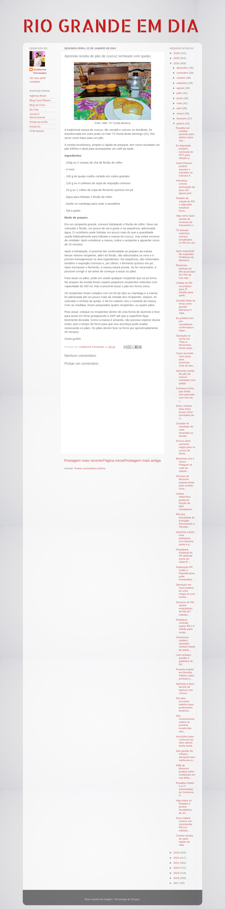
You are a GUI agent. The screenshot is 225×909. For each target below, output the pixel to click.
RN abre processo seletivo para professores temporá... (185, 704)
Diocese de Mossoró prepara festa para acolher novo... (185, 482)
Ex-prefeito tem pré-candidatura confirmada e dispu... (185, 324)
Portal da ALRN (38, 122)
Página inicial (113, 460)
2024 (176, 63)
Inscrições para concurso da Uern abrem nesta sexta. (185, 741)
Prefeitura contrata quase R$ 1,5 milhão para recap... (185, 626)
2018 (176, 878)
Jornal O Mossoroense (37, 116)
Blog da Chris (37, 105)
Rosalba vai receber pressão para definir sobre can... (185, 134)
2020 (176, 867)
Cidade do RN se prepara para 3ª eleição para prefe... (184, 289)
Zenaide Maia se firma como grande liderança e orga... (185, 307)
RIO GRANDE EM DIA (111, 25)
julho (180, 93)
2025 (176, 58)
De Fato (34, 109)
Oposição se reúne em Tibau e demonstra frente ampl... (185, 342)
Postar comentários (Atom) (90, 468)
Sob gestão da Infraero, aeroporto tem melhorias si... (185, 755)
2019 (176, 873)
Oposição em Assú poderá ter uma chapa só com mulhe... (185, 591)
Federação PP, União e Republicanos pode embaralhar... (185, 573)
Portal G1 (35, 126)
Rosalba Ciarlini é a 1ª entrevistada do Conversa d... (185, 789)
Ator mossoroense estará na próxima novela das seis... (185, 723)
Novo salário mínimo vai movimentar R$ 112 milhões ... (184, 824)
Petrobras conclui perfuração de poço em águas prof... (185, 187)
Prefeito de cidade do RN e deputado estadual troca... (185, 204)
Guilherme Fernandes (40, 71)
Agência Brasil (38, 95)
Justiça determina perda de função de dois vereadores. (184, 501)
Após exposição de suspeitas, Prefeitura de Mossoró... (185, 256)
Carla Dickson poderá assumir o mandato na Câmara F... (184, 169)
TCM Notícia (37, 131)
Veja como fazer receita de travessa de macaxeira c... (185, 220)
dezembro (183, 67)
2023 (176, 852)
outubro (181, 77)
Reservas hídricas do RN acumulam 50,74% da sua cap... (185, 271)
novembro (183, 72)
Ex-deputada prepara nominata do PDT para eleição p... (184, 152)
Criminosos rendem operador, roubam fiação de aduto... (185, 643)
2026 (176, 53)
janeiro (181, 123)
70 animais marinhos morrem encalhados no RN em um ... (185, 238)
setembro (182, 83)
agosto (181, 88)
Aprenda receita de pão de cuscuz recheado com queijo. (185, 377)
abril (179, 108)
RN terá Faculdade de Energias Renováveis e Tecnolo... (185, 520)
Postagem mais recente (83, 460)
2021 (176, 862)
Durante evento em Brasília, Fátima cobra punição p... (185, 674)
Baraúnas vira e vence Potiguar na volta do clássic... (185, 465)
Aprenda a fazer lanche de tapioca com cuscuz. (185, 688)
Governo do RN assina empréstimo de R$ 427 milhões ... (185, 608)
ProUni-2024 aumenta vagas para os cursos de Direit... (185, 447)
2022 (176, 857)
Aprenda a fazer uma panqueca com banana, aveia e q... (185, 538)
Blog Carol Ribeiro (40, 100)
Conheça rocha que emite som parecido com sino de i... (185, 394)
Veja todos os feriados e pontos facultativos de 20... (184, 806)
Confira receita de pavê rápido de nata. (184, 840)
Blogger (135, 899)
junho (180, 98)
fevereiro (182, 118)
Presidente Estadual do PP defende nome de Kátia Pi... (184, 556)
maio (180, 103)
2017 (176, 883)
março (180, 113)
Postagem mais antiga (143, 460)
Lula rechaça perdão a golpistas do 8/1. (184, 659)
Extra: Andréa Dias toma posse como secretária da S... (185, 412)
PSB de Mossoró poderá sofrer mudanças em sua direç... (185, 771)
